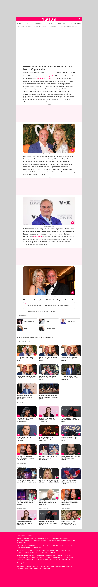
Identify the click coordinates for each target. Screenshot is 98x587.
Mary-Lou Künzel (39, 72)
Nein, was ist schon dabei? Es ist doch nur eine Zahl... (43, 311)
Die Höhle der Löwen (44, 78)
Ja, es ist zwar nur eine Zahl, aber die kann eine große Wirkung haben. (48, 305)
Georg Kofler (50, 76)
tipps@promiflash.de (47, 337)
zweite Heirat (37, 236)
